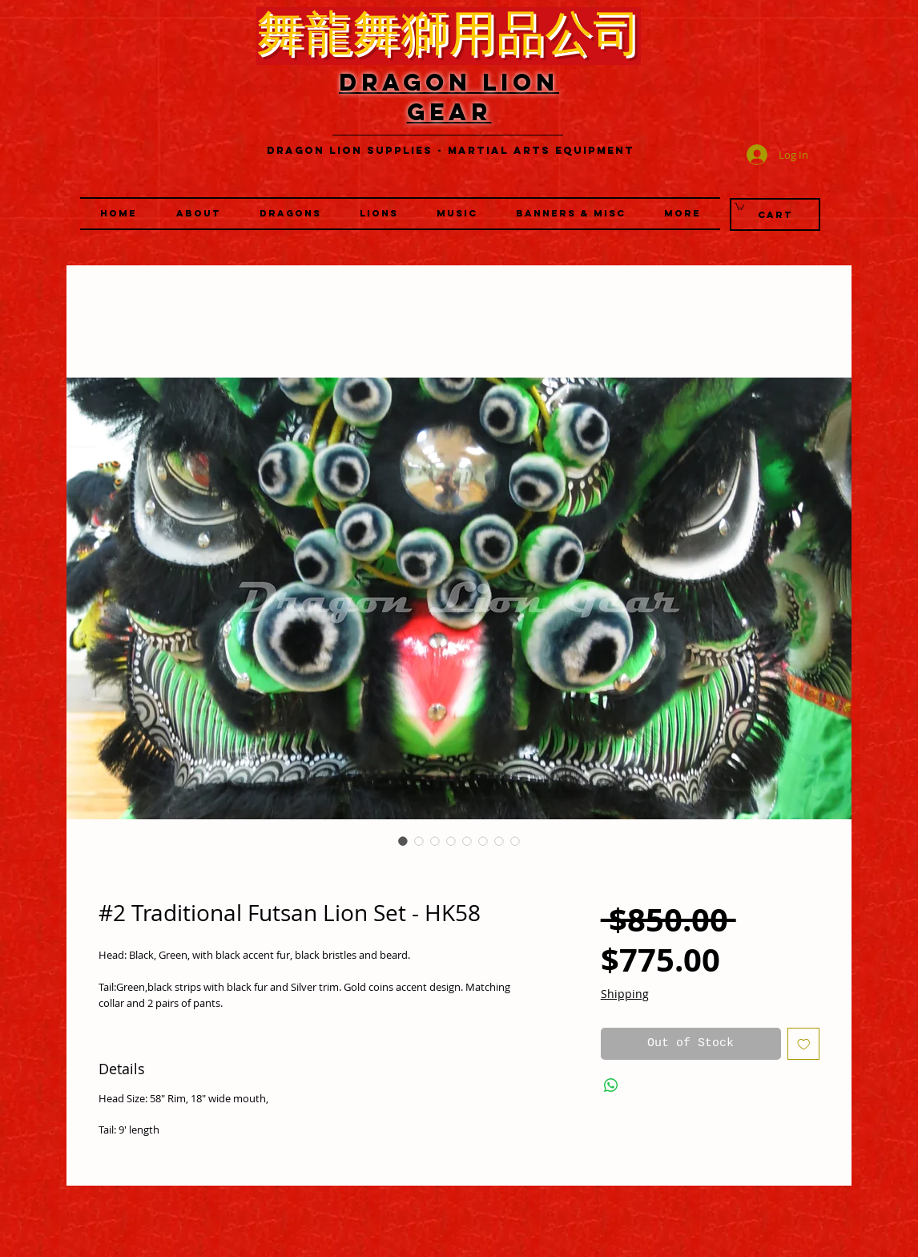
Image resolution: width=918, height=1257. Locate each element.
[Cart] (775, 214)
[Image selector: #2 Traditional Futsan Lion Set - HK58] (403, 841)
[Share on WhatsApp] (611, 1085)
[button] (378, 213)
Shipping (625, 993)
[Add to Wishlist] (803, 1044)
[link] (739, 206)
